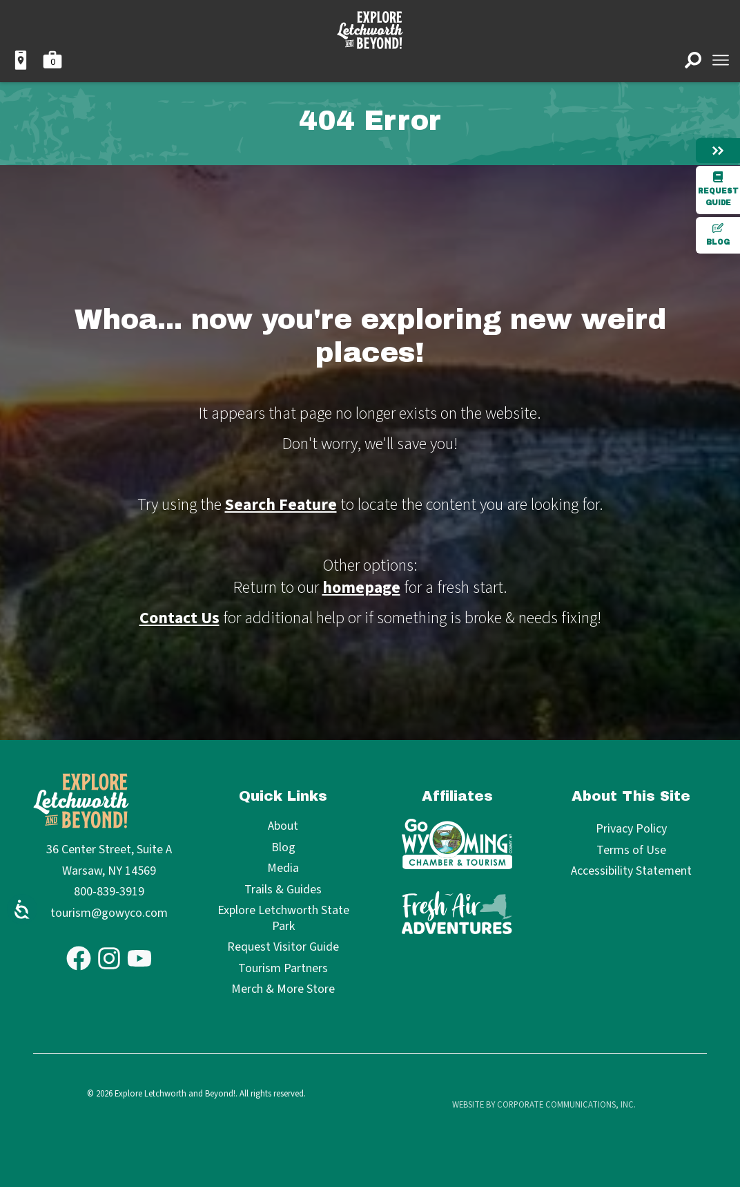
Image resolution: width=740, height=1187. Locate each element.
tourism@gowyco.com (109, 913)
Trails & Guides (283, 890)
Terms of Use (631, 850)
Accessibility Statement (631, 871)
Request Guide (718, 189)
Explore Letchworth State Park (283, 918)
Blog (718, 234)
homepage (361, 588)
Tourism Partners (283, 969)
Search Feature (281, 505)
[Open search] (693, 60)
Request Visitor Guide (283, 948)
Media (283, 869)
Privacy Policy (631, 828)
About (283, 827)
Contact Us (179, 618)
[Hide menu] (718, 150)
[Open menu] (720, 60)
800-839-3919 (109, 891)
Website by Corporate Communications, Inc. (544, 1105)
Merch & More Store (283, 990)
